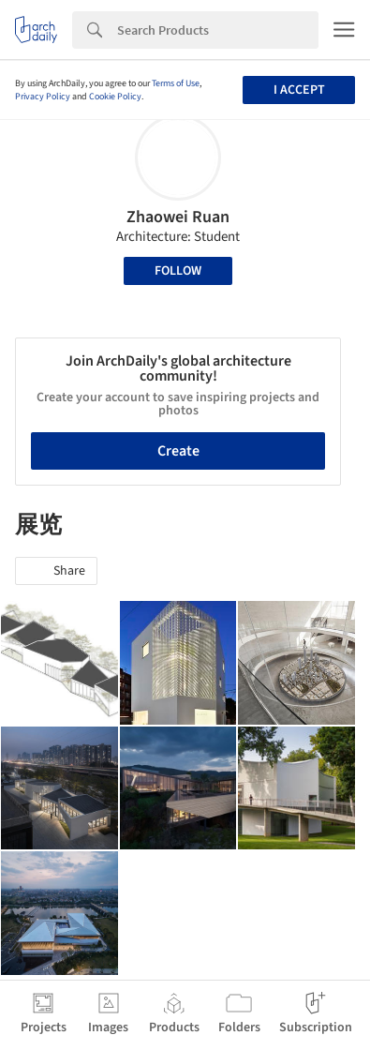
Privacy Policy (42, 96)
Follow (178, 271)
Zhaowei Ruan (177, 217)
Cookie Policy (115, 96)
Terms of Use (176, 83)
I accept (299, 90)
